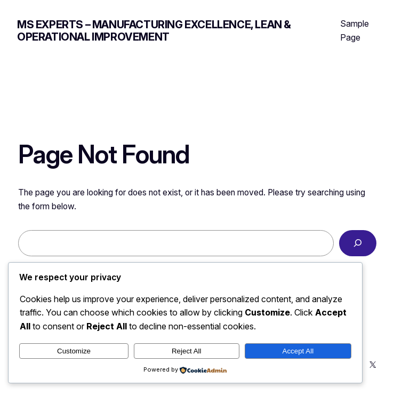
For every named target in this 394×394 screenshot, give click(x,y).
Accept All (298, 351)
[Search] (357, 243)
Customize (74, 351)
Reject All (187, 351)
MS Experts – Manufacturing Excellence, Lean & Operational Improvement (154, 30)
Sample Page (354, 30)
